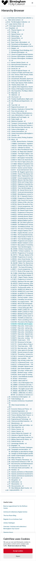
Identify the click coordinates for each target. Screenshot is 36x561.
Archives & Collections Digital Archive (15, 512)
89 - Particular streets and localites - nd (20, 468)
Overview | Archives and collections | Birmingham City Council (15, 528)
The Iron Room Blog (9, 515)
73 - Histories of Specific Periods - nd (20, 435)
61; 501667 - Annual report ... (19, 378)
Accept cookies (18, 551)
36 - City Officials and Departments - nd (20, 101)
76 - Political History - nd (16, 441)
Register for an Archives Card (12, 519)
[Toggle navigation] (32, 3)
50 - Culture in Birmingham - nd (18, 129)
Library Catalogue (9, 523)
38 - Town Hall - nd (14, 105)
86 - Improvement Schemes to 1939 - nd (21, 461)
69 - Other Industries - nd (16, 427)
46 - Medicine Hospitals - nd (17, 121)
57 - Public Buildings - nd (16, 399)
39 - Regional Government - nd (18, 107)
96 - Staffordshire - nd (15, 482)
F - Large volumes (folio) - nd (15, 24)
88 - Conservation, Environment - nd (19, 466)
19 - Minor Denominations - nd (18, 66)
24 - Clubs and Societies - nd (17, 76)
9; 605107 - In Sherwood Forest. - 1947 (22, 364)
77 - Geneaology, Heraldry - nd (17, 443)
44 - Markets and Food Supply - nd (19, 117)
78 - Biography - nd (14, 445)
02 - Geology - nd (14, 32)
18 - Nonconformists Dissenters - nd (19, 64)
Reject (18, 556)
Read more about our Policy (17, 546)
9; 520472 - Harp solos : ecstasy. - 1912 (22, 338)
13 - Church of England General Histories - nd (22, 54)
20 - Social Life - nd (14, 68)
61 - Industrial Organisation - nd (18, 411)
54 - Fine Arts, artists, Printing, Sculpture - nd (22, 137)
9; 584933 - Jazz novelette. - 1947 (21, 358)
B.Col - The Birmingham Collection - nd (18, 22)
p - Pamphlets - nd (12, 28)
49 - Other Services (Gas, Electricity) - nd (21, 127)
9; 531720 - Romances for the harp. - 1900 (23, 342)
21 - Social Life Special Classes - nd (19, 70)
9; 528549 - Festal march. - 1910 (20, 340)
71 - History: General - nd (16, 431)
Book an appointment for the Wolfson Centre (15, 507)
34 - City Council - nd (15, 97)
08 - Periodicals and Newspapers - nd (20, 44)
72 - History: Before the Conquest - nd (20, 433)
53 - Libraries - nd (14, 135)
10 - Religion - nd (14, 48)
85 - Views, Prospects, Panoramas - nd (20, 459)
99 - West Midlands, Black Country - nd (20, 488)
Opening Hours (8, 532)
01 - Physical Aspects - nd (16, 30)
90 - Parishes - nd (14, 470)
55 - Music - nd (13, 139)
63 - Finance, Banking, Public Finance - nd (21, 415)
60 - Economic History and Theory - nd (20, 409)
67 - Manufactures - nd (15, 423)
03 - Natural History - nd (16, 34)
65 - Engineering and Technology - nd (20, 419)
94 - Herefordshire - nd (15, 478)
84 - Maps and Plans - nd (16, 457)
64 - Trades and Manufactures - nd (19, 417)
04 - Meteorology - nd (15, 36)
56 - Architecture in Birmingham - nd (19, 397)
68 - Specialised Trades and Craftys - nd (20, 425)
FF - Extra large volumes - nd (15, 26)
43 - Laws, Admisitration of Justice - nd (20, 115)
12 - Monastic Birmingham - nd (18, 52)
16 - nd (11, 60)
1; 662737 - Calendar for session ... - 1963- (23, 147)
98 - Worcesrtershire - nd (16, 486)
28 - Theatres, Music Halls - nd (18, 85)
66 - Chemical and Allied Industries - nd (20, 421)
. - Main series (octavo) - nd (15, 20)
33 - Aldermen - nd (14, 95)
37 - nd (11, 103)
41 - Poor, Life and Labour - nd (18, 111)
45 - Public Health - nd (15, 119)
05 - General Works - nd (16, 38)
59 (9, 403)
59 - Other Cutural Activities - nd (18, 405)
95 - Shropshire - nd (14, 480)
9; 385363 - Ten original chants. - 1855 (22, 301)
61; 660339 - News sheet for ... (20, 380)
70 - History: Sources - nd (16, 429)
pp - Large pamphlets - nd (14, 490)
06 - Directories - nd (14, 40)
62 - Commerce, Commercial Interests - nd (21, 413)
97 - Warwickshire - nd (15, 484)
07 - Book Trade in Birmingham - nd (19, 42)
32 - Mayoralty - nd (14, 93)
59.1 (10, 407)
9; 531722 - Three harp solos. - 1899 (21, 346)
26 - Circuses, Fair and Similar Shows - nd (21, 80)
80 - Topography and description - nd (20, 449)
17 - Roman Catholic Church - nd (18, 62)
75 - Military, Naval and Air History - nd (20, 439)
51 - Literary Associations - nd (17, 131)
